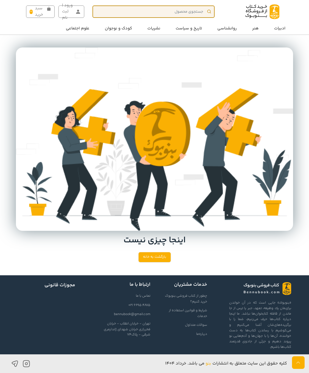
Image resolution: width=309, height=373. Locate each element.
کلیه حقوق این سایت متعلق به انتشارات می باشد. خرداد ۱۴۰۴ (226, 363)
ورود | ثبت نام (71, 11)
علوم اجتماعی (77, 28)
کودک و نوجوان (118, 28)
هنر (255, 28)
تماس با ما (143, 296)
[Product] (153, 11)
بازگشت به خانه (154, 257)
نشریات (153, 28)
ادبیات (279, 28)
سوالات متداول (196, 325)
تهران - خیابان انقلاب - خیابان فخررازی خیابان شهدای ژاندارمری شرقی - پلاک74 (127, 329)
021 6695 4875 (139, 305)
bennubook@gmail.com (132, 314)
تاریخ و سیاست (189, 28)
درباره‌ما (201, 334)
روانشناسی (227, 28)
